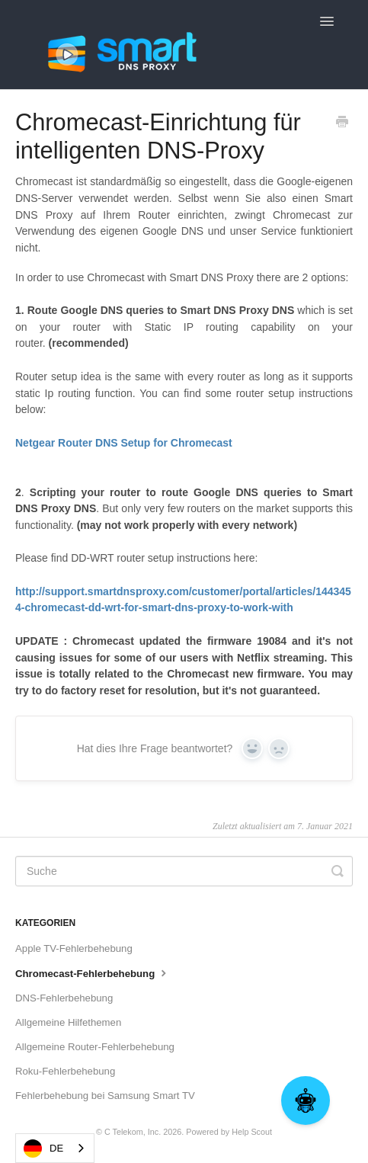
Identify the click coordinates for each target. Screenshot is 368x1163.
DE (43, 1148)
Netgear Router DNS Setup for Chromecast (123, 443)
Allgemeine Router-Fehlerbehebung (94, 1046)
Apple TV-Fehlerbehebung (74, 948)
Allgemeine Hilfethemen (68, 1022)
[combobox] (54, 1148)
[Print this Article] (342, 123)
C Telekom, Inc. (132, 1131)
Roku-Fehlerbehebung (65, 1071)
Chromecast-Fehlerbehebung (92, 972)
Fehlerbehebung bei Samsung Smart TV (105, 1095)
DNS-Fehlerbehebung (64, 998)
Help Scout (252, 1131)
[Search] (184, 871)
